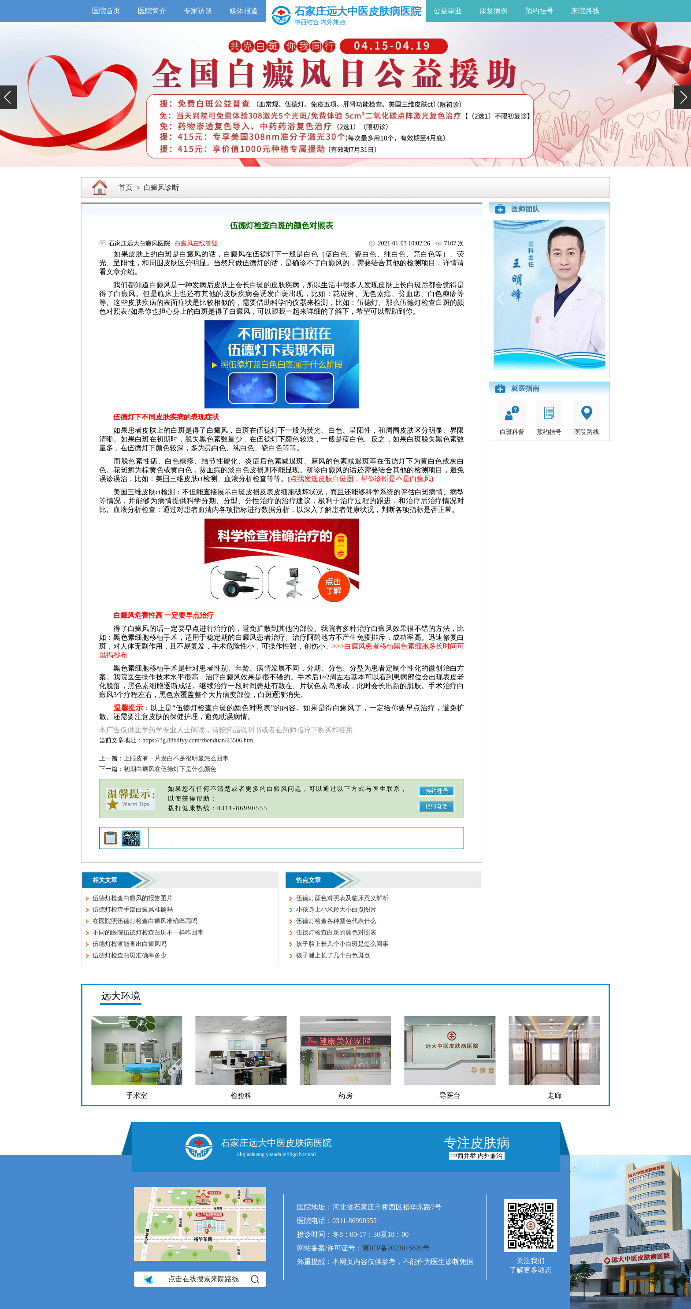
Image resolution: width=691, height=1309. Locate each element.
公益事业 (448, 11)
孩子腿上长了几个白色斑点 (333, 955)
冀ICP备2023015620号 (396, 1248)
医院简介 (152, 11)
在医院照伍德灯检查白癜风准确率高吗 (145, 921)
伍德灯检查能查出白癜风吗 (130, 944)
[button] (8, 97)
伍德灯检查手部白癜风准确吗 (133, 909)
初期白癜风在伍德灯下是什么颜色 (170, 769)
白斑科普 (512, 417)
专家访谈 (198, 11)
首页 (126, 187)
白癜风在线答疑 (196, 243)
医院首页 (106, 11)
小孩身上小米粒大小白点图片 (336, 909)
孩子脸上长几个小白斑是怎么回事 (342, 944)
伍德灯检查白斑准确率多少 (130, 955)
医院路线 (586, 417)
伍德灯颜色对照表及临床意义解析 (342, 898)
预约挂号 (539, 11)
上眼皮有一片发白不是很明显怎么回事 (176, 758)
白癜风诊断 (161, 187)
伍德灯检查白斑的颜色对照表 (336, 932)
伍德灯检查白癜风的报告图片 (133, 898)
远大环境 (120, 995)
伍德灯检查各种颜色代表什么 (336, 921)
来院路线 (585, 11)
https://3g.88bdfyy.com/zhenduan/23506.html (198, 740)
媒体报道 (244, 11)
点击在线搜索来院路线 (200, 1279)
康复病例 (493, 11)
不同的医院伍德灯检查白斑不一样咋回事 (148, 932)
